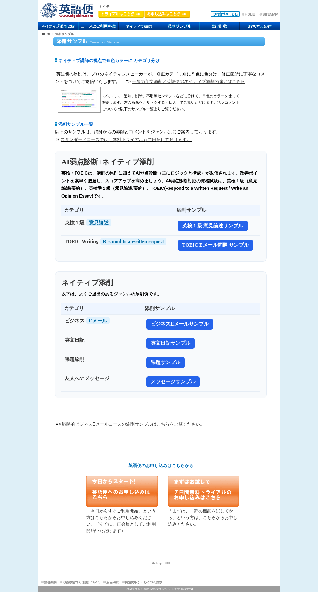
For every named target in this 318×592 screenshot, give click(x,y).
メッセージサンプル (173, 381)
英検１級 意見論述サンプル (212, 225)
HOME (46, 34)
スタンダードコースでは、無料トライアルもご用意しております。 (126, 139)
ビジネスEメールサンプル (180, 323)
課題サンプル (165, 362)
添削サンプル (64, 34)
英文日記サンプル (170, 343)
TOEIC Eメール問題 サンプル (215, 245)
